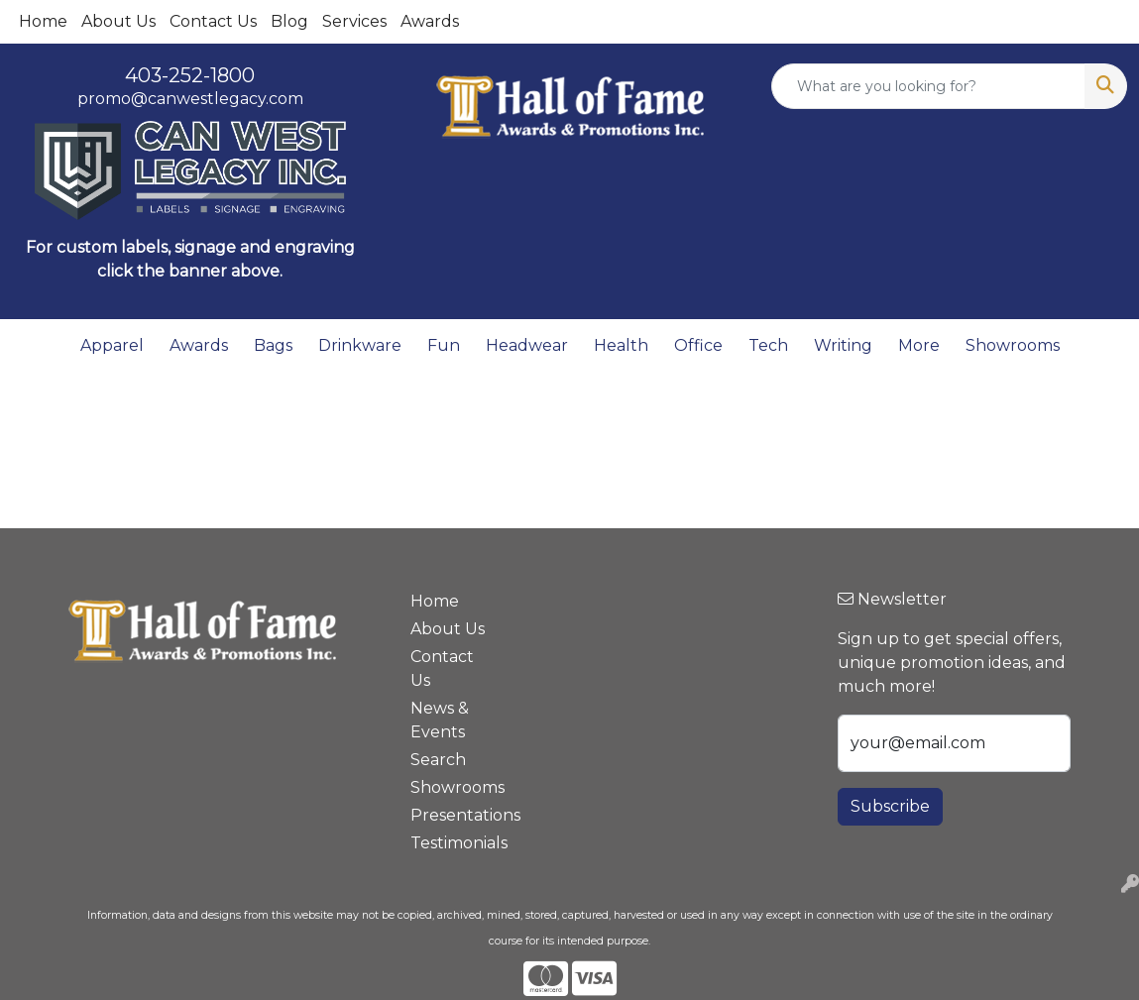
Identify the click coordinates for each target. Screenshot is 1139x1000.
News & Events (439, 720)
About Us (118, 21)
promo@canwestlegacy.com (190, 98)
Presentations (452, 815)
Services (354, 21)
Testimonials (452, 842)
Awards (429, 21)
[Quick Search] (928, 86)
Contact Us (213, 21)
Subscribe (890, 806)
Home (43, 21)
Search (438, 759)
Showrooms (1013, 345)
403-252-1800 (190, 75)
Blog (289, 21)
